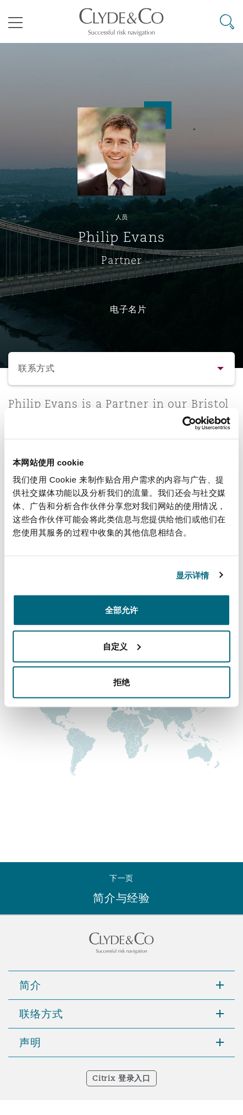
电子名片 (128, 309)
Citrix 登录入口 (121, 1078)
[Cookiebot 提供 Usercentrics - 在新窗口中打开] (182, 423)
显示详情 (192, 575)
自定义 (122, 646)
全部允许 (121, 610)
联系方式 (36, 368)
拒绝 (121, 682)
